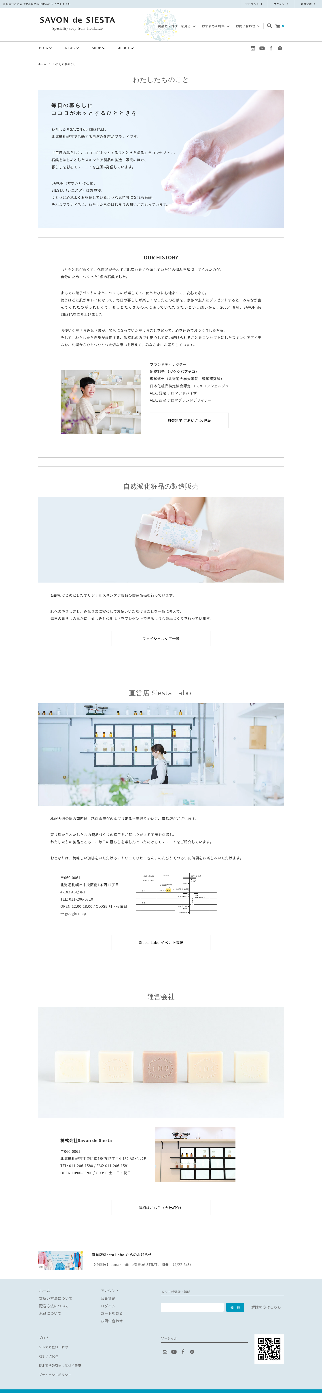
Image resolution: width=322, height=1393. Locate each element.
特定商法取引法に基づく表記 (62, 1359)
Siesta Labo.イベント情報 (161, 942)
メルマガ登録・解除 (55, 1344)
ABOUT (126, 48)
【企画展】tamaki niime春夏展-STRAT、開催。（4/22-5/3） (142, 1264)
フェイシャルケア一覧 (161, 638)
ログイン (281, 4)
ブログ (43, 1337)
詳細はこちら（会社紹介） (161, 1207)
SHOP (99, 48)
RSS (41, 1352)
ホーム (42, 64)
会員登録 (308, 4)
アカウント (254, 4)
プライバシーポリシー (56, 1367)
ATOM (53, 1352)
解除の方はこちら (266, 1307)
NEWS (72, 48)
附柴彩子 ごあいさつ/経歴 (189, 420)
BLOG (46, 48)
